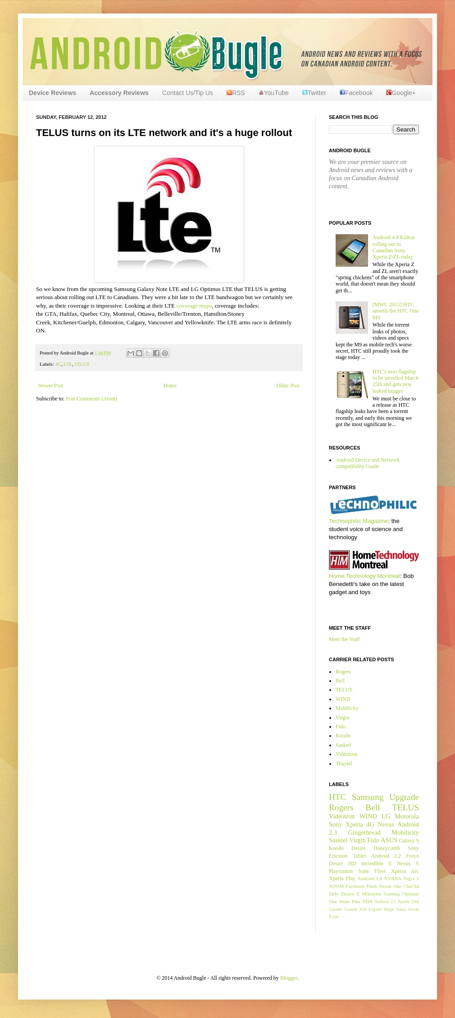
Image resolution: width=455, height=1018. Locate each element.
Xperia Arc (405, 871)
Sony (335, 824)
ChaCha (411, 886)
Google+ (400, 92)
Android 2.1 (385, 901)
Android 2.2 (386, 856)
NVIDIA (392, 878)
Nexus (386, 824)
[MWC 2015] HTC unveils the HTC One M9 (396, 311)
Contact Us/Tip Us (187, 92)
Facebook (356, 92)
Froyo (412, 856)
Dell (415, 901)
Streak (413, 909)
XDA (367, 901)
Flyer (380, 871)
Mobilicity (347, 708)
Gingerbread (364, 832)
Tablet (359, 856)
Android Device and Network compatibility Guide (368, 463)
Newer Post (51, 385)
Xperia (354, 824)
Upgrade (404, 797)
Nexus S (408, 863)
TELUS (82, 364)
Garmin (335, 909)
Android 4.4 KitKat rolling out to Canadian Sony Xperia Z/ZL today (394, 247)
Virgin (342, 717)
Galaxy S (409, 840)
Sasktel (343, 745)
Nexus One (390, 886)
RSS (236, 92)
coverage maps (194, 305)
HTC (337, 797)
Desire (358, 848)
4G (58, 364)
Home (170, 385)
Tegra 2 (411, 878)
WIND (343, 699)
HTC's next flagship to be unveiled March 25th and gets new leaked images (396, 381)
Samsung (367, 797)
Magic (389, 909)
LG (386, 816)
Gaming (392, 893)
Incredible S (376, 863)
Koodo (343, 735)
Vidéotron (346, 754)
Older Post (288, 385)
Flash (371, 886)
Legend (375, 909)
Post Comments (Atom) (91, 398)
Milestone (371, 893)
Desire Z (350, 893)
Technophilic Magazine (358, 521)
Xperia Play (342, 878)
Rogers (343, 671)
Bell (340, 680)
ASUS (389, 840)
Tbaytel (344, 763)
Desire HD (342, 863)
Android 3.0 (370, 878)
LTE (68, 364)
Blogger (288, 978)
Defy (334, 893)
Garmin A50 (355, 909)
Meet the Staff (344, 639)
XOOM (336, 886)
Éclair (334, 916)
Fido (341, 726)
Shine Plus (349, 901)
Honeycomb (386, 848)
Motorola (407, 816)
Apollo (404, 901)
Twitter (314, 92)
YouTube (274, 92)
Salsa (401, 909)
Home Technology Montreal (364, 576)
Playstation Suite (349, 871)
